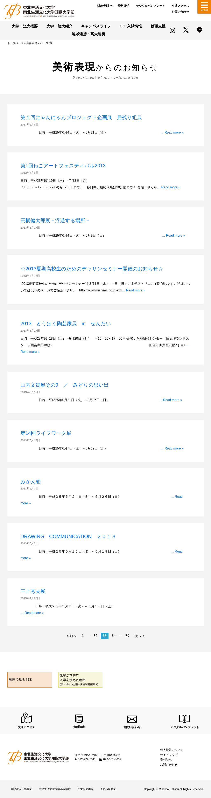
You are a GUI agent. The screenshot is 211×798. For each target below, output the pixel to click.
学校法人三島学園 (21, 789)
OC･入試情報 (131, 26)
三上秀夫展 (33, 591)
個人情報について (171, 749)
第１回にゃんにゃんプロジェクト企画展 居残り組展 (81, 117)
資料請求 (123, 5)
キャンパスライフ (96, 26)
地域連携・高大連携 (88, 34)
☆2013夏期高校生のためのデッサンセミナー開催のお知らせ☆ (92, 268)
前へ (73, 636)
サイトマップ (168, 754)
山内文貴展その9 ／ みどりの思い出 (65, 385)
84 (113, 635)
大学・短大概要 (25, 26)
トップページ (15, 43)
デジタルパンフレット (150, 5)
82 (95, 635)
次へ (138, 636)
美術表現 (31, 43)
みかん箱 (31, 481)
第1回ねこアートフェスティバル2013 (63, 165)
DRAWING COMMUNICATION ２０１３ (68, 536)
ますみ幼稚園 (85, 789)
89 (127, 635)
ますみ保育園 (108, 789)
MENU (204, 10)
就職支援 (158, 26)
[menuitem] (104, 6)
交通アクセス (180, 5)
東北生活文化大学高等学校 (55, 789)
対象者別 (103, 5)
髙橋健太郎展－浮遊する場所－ (55, 220)
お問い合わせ (180, 11)
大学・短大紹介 (59, 26)
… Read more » (172, 132)
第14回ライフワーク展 (46, 433)
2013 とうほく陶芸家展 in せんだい (66, 323)
